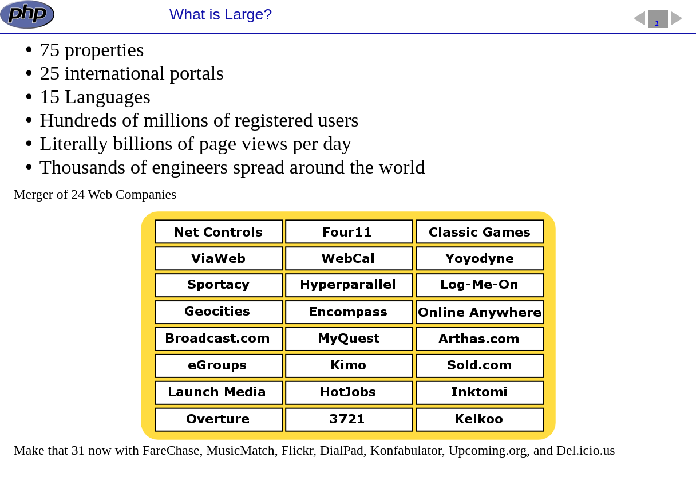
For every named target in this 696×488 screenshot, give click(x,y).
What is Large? (220, 14)
